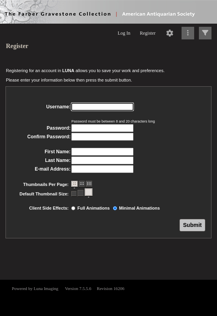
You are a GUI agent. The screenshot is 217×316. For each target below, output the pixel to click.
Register (148, 33)
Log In (124, 33)
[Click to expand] (205, 33)
